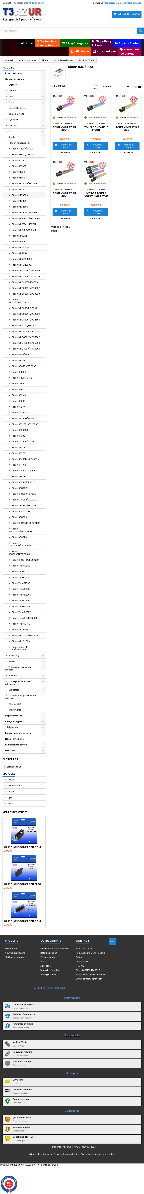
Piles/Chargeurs (14, 721)
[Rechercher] (72, 31)
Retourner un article (23, 1024)
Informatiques (13, 73)
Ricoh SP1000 (19, 372)
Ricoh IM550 (18, 360)
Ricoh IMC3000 (20, 195)
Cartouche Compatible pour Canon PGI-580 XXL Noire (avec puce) (24, 847)
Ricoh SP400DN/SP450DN (25, 459)
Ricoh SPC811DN (20, 537)
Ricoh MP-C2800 (21, 641)
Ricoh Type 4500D (21, 606)
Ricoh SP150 (18, 389)
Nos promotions (14, 738)
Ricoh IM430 (18, 177)
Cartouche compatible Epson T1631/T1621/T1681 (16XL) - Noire (24, 884)
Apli (9, 797)
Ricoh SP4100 (19, 464)
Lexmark (13, 125)
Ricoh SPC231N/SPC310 (24, 493)
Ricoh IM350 (18, 172)
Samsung (14, 655)
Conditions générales (24, 1137)
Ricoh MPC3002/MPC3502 (26, 288)
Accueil (8, 68)
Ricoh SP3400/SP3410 (23, 441)
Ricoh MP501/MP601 (22, 259)
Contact (6, 2)
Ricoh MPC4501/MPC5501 (25, 331)
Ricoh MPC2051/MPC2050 (25, 635)
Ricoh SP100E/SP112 (22, 377)
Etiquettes (14, 689)
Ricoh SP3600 (19, 166)
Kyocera (13, 119)
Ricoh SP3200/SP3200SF (25, 424)
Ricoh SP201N (19, 395)
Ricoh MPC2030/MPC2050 (26, 270)
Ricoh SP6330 (19, 476)
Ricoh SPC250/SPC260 (24, 366)
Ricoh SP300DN (20, 412)
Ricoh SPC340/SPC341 (24, 505)
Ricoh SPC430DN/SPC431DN (20, 530)
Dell (11, 96)
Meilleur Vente (20, 1042)
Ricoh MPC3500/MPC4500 (26, 319)
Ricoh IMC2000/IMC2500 (25, 183)
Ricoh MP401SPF (20, 247)
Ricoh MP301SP (20, 235)
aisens (11, 791)
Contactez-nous (21, 1099)
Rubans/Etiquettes (16, 744)
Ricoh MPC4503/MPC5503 (26, 343)
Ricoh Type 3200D (21, 600)
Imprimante (15, 709)
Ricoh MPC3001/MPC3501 (25, 282)
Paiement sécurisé (22, 1089)
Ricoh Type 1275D (21, 623)
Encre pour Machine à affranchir (18, 683)
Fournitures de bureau (18, 733)
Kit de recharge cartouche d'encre (21, 697)
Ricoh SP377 (18, 453)
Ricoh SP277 (18, 406)
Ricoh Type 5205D (21, 612)
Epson (12, 102)
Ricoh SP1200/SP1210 (22, 148)
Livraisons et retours (23, 1004)
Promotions (11, 948)
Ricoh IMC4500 (20, 206)
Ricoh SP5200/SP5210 (23, 470)
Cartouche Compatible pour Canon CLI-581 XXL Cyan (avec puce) (24, 921)
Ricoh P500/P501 (20, 354)
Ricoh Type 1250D (21, 577)
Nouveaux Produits (22, 1052)
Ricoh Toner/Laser (20, 142)
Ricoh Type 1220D (21, 565)
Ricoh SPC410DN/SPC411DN (26, 523)
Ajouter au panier (63, 145)
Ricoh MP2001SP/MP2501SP (26, 218)
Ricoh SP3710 (19, 447)
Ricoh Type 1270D (21, 583)
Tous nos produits (22, 1061)
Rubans (13, 675)
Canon (12, 90)
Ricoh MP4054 (19, 253)
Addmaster (13, 785)
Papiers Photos (13, 715)
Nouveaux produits (15, 952)
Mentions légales (21, 1127)
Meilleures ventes (14, 957)
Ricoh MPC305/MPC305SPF (19, 301)
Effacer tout (12, 766)
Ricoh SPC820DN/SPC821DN (19, 544)
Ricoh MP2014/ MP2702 (24, 224)
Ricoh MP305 (19, 241)
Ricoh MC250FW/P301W (24, 212)
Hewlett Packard (17, 108)
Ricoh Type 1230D (21, 571)
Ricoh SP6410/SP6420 (23, 482)
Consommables (14, 79)
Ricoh (12, 137)
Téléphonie (11, 727)
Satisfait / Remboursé (24, 1014)
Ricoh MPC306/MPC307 (24, 308)
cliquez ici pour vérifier (103, 1154)
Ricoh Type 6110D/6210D (24, 618)
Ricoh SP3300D (20, 430)
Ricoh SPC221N (20, 488)
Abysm (11, 779)
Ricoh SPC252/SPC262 (24, 499)
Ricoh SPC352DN (21, 511)
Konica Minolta (16, 113)
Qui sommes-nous (22, 1117)
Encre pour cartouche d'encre (18, 668)
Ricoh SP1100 (18, 383)
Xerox (12, 661)
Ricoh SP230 (18, 401)
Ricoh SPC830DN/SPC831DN (19, 553)
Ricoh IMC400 (19, 201)
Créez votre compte (130, 2)
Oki (10, 131)
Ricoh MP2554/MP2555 (24, 230)
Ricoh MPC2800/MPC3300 (26, 314)
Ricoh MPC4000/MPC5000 (26, 348)
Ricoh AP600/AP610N (23, 154)
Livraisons (18, 1080)
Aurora (11, 803)
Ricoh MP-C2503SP (22, 264)
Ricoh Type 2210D (21, 589)
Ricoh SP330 (18, 435)
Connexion (109, 2)
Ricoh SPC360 (19, 517)
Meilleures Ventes (15, 812)
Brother (13, 84)
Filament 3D (15, 704)
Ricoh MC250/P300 (22, 629)
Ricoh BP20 (18, 160)
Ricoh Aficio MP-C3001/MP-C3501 (18, 648)
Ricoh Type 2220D (21, 594)
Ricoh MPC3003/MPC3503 (26, 293)
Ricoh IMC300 (19, 189)
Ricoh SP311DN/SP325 (23, 418)
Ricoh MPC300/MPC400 (24, 325)
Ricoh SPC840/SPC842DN (25, 560)
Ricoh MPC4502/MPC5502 (26, 337)
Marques (10, 750)
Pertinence (116, 87)
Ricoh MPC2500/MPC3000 (26, 276)
